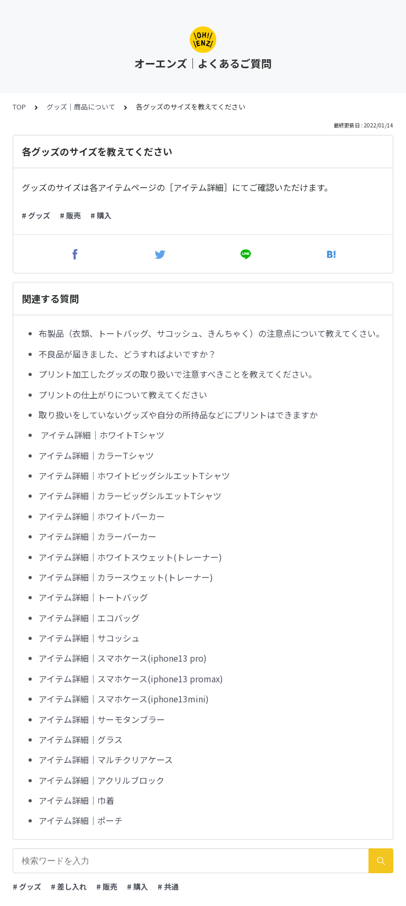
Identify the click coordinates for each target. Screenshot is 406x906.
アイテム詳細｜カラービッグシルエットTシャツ (130, 495)
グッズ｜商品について (81, 107)
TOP (19, 107)
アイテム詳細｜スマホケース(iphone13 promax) (131, 678)
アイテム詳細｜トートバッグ (93, 597)
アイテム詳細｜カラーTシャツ (96, 455)
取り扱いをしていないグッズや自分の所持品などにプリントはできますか (178, 414)
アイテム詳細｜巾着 (76, 800)
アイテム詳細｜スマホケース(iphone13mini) (124, 698)
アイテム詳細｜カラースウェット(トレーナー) (126, 577)
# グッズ (36, 215)
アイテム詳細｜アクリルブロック (101, 780)
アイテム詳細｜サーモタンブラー (102, 719)
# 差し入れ (69, 886)
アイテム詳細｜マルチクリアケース (106, 759)
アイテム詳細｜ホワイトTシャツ (101, 434)
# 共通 (168, 886)
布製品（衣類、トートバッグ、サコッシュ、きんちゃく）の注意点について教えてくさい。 (211, 333)
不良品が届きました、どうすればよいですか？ (127, 353)
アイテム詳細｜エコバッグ (89, 617)
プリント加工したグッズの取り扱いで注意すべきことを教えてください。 (178, 374)
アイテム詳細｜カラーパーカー (97, 536)
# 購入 (101, 215)
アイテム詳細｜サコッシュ (89, 638)
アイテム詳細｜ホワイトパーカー (102, 516)
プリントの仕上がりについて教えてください (123, 394)
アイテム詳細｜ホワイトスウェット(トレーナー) (130, 557)
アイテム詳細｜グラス (81, 739)
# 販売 (70, 215)
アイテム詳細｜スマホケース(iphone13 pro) (123, 658)
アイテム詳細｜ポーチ (81, 820)
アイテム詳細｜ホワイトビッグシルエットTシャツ (134, 475)
